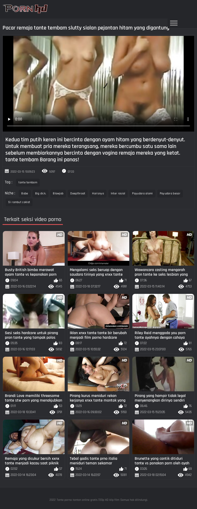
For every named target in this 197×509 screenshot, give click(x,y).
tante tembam (27, 182)
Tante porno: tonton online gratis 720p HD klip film (88, 500)
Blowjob (58, 193)
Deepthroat (77, 193)
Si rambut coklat (19, 202)
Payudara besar (170, 193)
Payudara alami (142, 193)
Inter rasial (118, 193)
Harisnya (98, 193)
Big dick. (40, 193)
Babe (24, 193)
